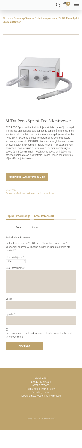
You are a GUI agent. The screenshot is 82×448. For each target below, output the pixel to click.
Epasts (10, 314)
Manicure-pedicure (46, 18)
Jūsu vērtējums (15, 257)
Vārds (10, 298)
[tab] (18, 216)
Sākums (7, 18)
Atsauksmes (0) (44, 216)
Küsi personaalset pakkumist (27, 177)
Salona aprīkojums (24, 18)
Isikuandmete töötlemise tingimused (41, 395)
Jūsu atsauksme (15, 268)
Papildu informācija (18, 216)
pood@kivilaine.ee (41, 381)
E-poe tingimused (41, 392)
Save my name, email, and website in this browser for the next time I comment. (39, 335)
